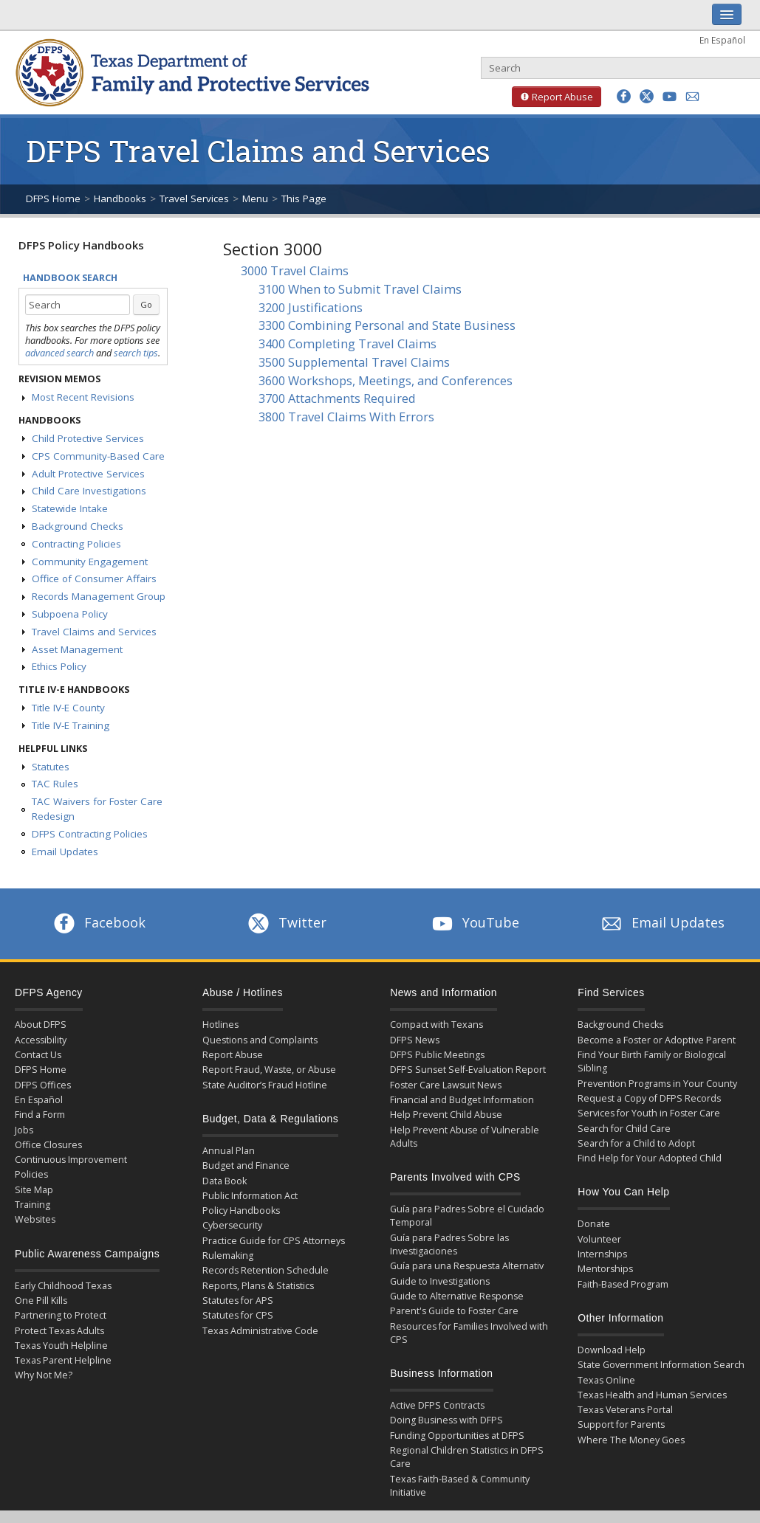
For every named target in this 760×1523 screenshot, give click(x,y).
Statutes (50, 766)
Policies (31, 1174)
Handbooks (120, 198)
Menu (255, 198)
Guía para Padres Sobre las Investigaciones (449, 1244)
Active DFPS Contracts (437, 1405)
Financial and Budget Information (462, 1100)
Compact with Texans (436, 1024)
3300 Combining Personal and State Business (387, 325)
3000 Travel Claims (295, 270)
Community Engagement (90, 561)
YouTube (474, 922)
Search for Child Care (624, 1128)
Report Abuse (552, 96)
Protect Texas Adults (59, 1331)
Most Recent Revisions (83, 397)
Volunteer (599, 1239)
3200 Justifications (311, 307)
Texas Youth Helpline (61, 1345)
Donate (594, 1224)
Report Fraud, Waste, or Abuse (269, 1069)
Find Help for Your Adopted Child (650, 1158)
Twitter (285, 922)
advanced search (59, 352)
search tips (136, 352)
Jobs (24, 1130)
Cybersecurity (232, 1225)
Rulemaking (227, 1255)
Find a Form (40, 1114)
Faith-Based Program (623, 1284)
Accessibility (40, 1040)
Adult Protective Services (88, 473)
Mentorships (605, 1269)
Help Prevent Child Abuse (446, 1114)
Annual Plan (228, 1150)
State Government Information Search (661, 1364)
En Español (722, 40)
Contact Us (38, 1055)
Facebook (98, 922)
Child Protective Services (88, 438)
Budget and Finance (246, 1165)
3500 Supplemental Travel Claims (354, 361)
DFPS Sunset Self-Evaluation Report (468, 1069)
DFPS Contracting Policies (90, 833)
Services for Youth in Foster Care (649, 1113)
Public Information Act (250, 1195)
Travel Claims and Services (94, 631)
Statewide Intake (70, 508)
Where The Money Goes (631, 1440)
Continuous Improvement (71, 1159)
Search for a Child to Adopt (636, 1143)
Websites (35, 1219)
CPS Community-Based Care (98, 456)
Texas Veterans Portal (625, 1409)
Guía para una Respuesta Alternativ (467, 1266)
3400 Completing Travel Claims (348, 343)
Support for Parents (621, 1424)
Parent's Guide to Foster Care (454, 1311)
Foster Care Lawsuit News (445, 1085)
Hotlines (220, 1024)
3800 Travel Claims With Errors (346, 416)
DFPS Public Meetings (437, 1055)
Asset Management (77, 649)
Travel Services (194, 198)
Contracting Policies (76, 543)
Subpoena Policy (70, 614)
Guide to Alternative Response (457, 1296)
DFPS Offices (43, 1085)
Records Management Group (98, 596)
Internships (602, 1254)
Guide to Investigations (440, 1281)
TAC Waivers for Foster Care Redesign (97, 809)
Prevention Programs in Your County (657, 1083)
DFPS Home (53, 198)
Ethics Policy (59, 666)
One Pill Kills (41, 1300)
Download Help (612, 1350)
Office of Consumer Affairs (94, 578)
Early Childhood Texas (63, 1285)
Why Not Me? (43, 1375)
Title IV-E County (68, 707)
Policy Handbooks (241, 1210)
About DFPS (40, 1024)
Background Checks (77, 526)
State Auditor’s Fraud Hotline (264, 1085)
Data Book (224, 1181)
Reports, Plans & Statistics (258, 1285)
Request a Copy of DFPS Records (649, 1098)
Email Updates (65, 851)
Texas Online (606, 1380)
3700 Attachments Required (337, 398)
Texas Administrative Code (260, 1331)
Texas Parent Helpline (63, 1360)
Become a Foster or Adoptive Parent (657, 1040)
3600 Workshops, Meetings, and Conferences (386, 380)
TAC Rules (55, 783)
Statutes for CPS (237, 1315)
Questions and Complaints (260, 1040)
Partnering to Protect (60, 1315)
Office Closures (48, 1145)
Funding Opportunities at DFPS (457, 1435)
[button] (623, 96)
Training (32, 1204)
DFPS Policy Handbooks (81, 245)
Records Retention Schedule (265, 1270)
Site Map (34, 1190)
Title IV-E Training (70, 725)
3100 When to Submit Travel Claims (360, 288)
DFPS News (414, 1040)
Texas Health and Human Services (652, 1395)
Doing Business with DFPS (446, 1420)
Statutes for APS (237, 1300)
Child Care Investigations (89, 490)
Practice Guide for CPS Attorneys (273, 1240)
